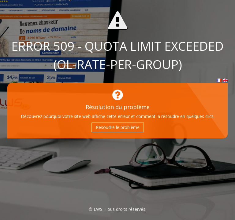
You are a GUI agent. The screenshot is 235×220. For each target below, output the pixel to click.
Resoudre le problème (118, 127)
